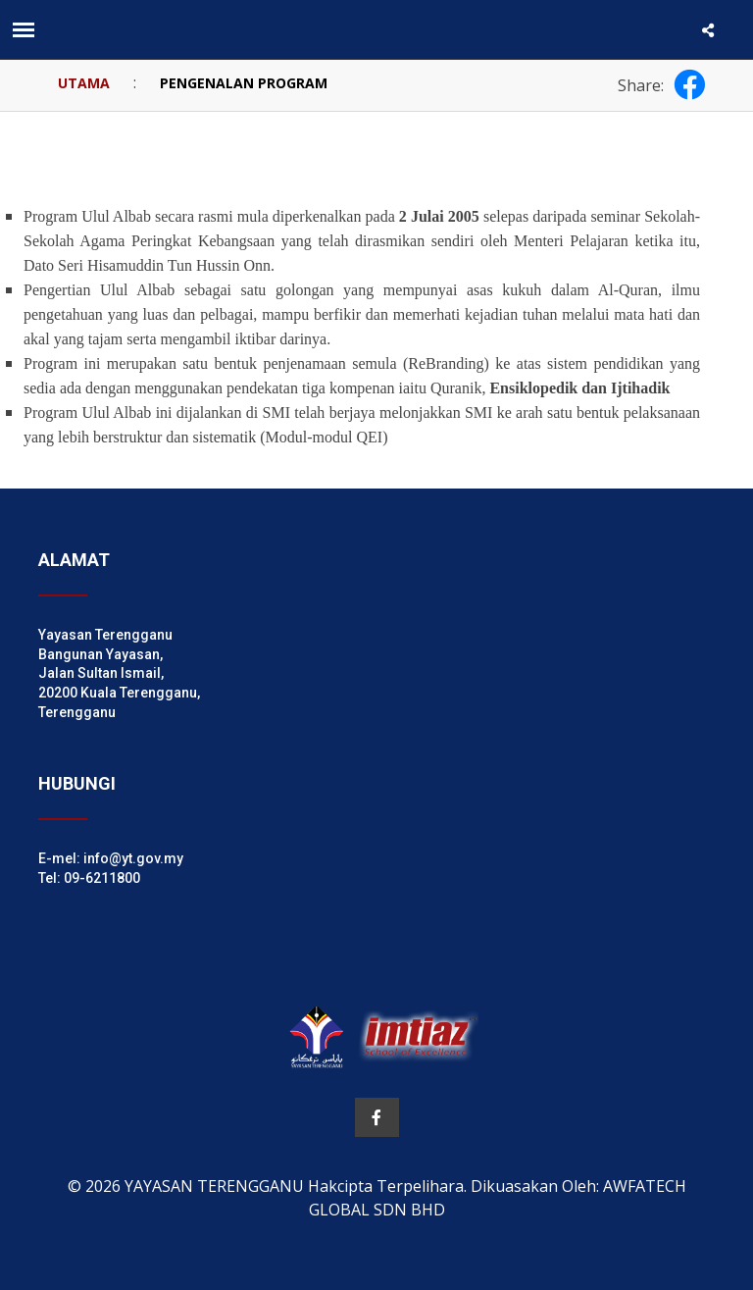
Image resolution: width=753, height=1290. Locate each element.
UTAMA (84, 83)
